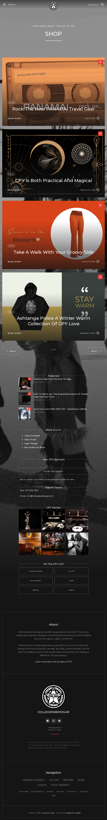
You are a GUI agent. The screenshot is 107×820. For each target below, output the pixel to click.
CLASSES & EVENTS (34, 780)
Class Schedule (32, 435)
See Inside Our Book (34, 447)
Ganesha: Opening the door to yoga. (52, 379)
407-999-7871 (54, 734)
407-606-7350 (31, 490)
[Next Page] (96, 351)
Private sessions (37, 791)
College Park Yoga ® (73, 813)
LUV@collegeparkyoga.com (40, 496)
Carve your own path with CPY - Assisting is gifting (60, 409)
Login (53, 795)
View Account (53, 471)
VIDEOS (42, 785)
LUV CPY (48, 382)
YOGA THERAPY (60, 785)
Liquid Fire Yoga (48, 813)
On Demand (72, 791)
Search (94, 5)
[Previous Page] (11, 351)
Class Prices (30, 439)
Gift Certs (60, 791)
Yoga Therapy (31, 443)
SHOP (81, 780)
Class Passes (23, 791)
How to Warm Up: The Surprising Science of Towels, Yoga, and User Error (61, 395)
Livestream (84, 791)
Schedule (49, 791)
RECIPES (68, 780)
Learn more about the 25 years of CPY (53, 662)
